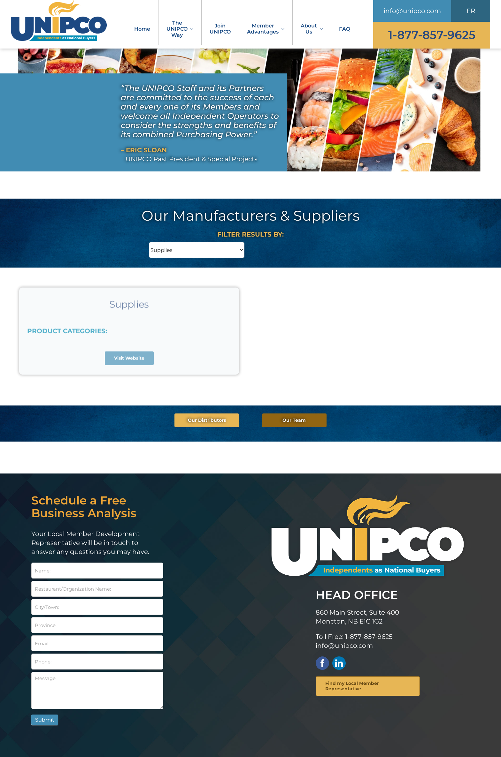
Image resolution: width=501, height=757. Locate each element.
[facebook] (322, 663)
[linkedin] (339, 663)
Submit (44, 720)
